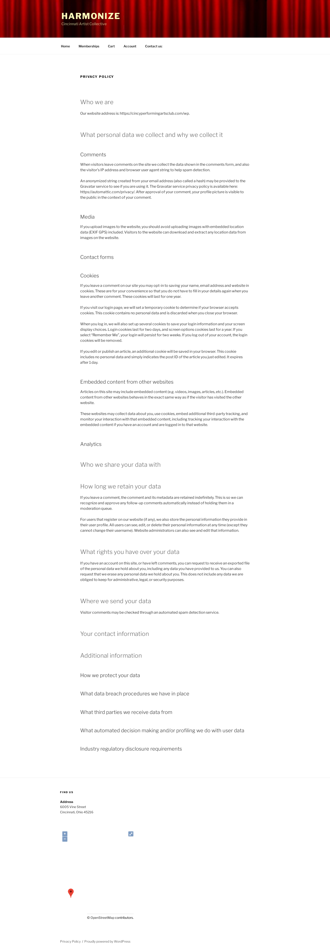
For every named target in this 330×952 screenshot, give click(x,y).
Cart (111, 46)
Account (130, 46)
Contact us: (153, 46)
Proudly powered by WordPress (107, 941)
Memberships (89, 46)
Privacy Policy (70, 941)
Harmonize (91, 16)
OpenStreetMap (102, 917)
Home (65, 46)
